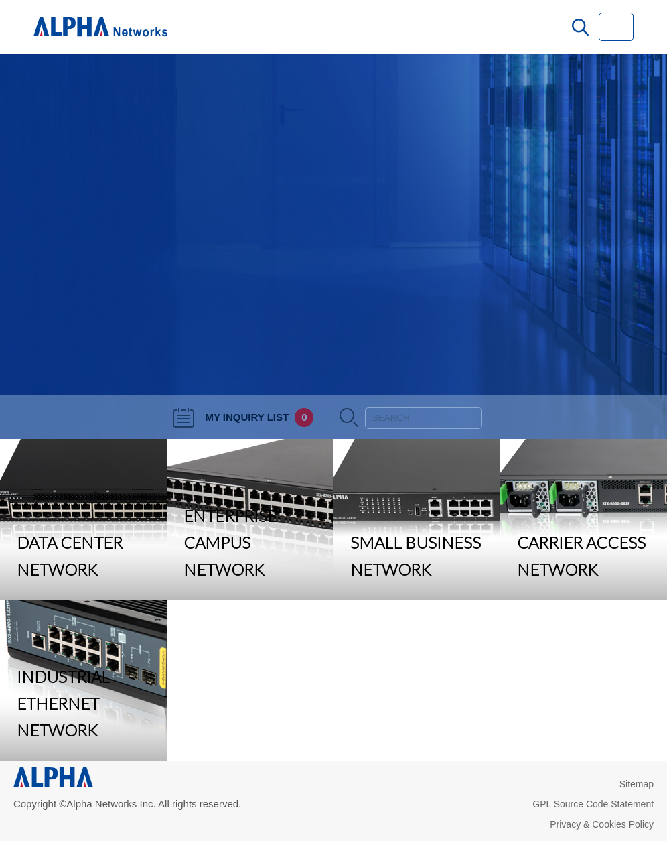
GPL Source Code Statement (593, 804)
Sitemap (636, 784)
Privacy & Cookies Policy (602, 824)
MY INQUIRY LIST (243, 417)
